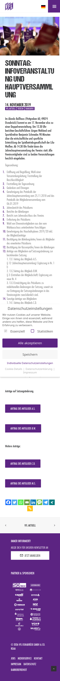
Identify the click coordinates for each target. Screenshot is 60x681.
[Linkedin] (33, 502)
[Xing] (52, 502)
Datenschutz (30, 664)
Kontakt (38, 658)
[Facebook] (8, 502)
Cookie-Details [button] (14, 369)
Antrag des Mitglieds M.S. (23, 483)
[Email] (27, 502)
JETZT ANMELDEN (30, 555)
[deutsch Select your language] (43, 7)
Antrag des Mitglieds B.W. (23, 428)
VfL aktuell (30, 525)
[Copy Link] (30, 508)
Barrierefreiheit (19, 669)
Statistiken (42, 331)
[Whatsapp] (21, 502)
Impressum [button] (30, 372)
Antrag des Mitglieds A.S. (22, 408)
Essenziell (14, 331)
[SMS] (39, 502)
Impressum (16, 664)
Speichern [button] (30, 354)
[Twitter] (14, 502)
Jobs (13, 658)
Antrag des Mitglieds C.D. (22, 463)
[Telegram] (45, 502)
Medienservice (25, 658)
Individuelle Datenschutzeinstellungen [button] (30, 363)
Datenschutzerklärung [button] (39, 369)
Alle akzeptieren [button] (30, 343)
